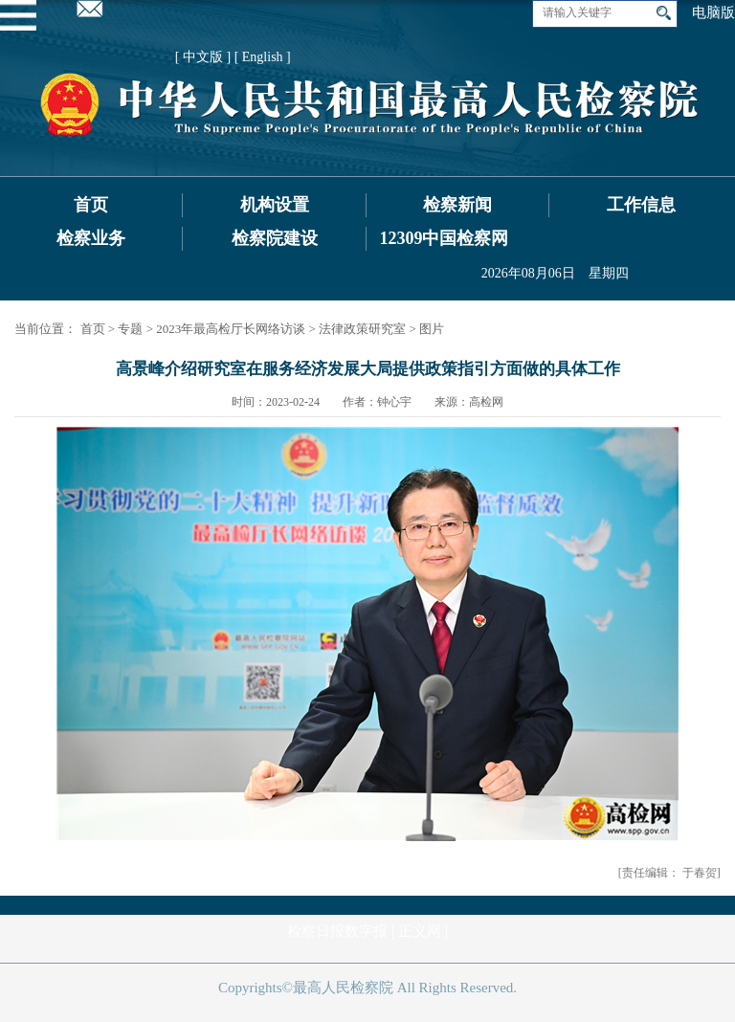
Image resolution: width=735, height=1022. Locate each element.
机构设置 (274, 204)
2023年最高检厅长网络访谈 (230, 329)
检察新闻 (457, 204)
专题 (130, 329)
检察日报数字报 (337, 931)
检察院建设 (275, 238)
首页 (91, 204)
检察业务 (90, 238)
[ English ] (262, 57)
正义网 (419, 931)
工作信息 (641, 204)
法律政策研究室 (362, 329)
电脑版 (713, 12)
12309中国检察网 (443, 238)
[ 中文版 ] (203, 57)
